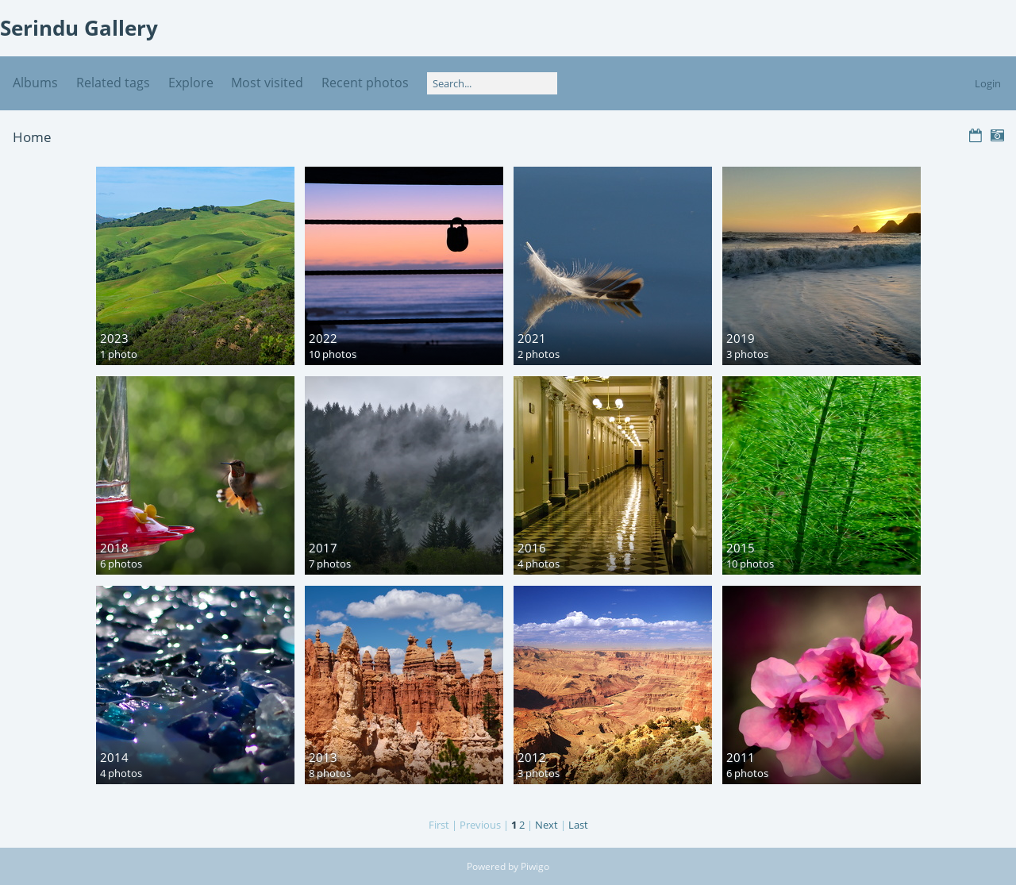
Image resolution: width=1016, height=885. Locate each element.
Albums (35, 82)
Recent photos (365, 82)
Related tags (113, 82)
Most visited (267, 82)
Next (546, 825)
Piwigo (535, 866)
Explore (191, 82)
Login (988, 83)
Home (32, 137)
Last (578, 825)
